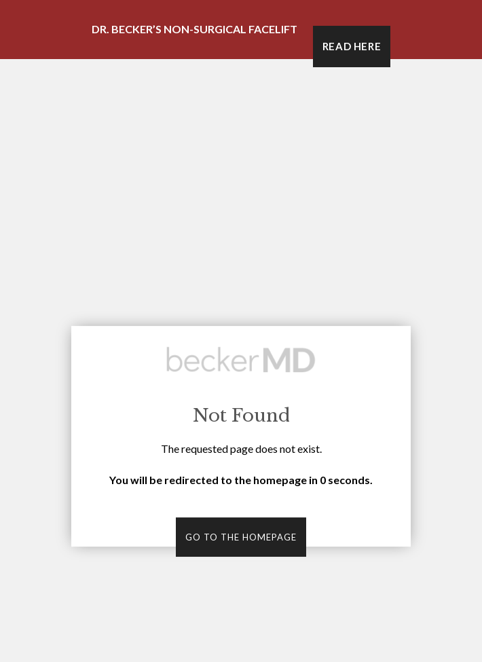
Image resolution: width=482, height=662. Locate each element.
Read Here (351, 46)
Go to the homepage (241, 537)
